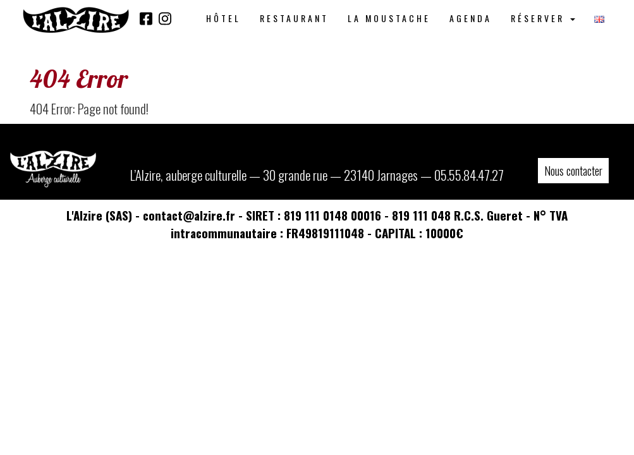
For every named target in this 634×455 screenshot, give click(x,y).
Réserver (543, 18)
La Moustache (389, 18)
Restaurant (294, 18)
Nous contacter (573, 170)
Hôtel (223, 18)
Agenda (470, 18)
